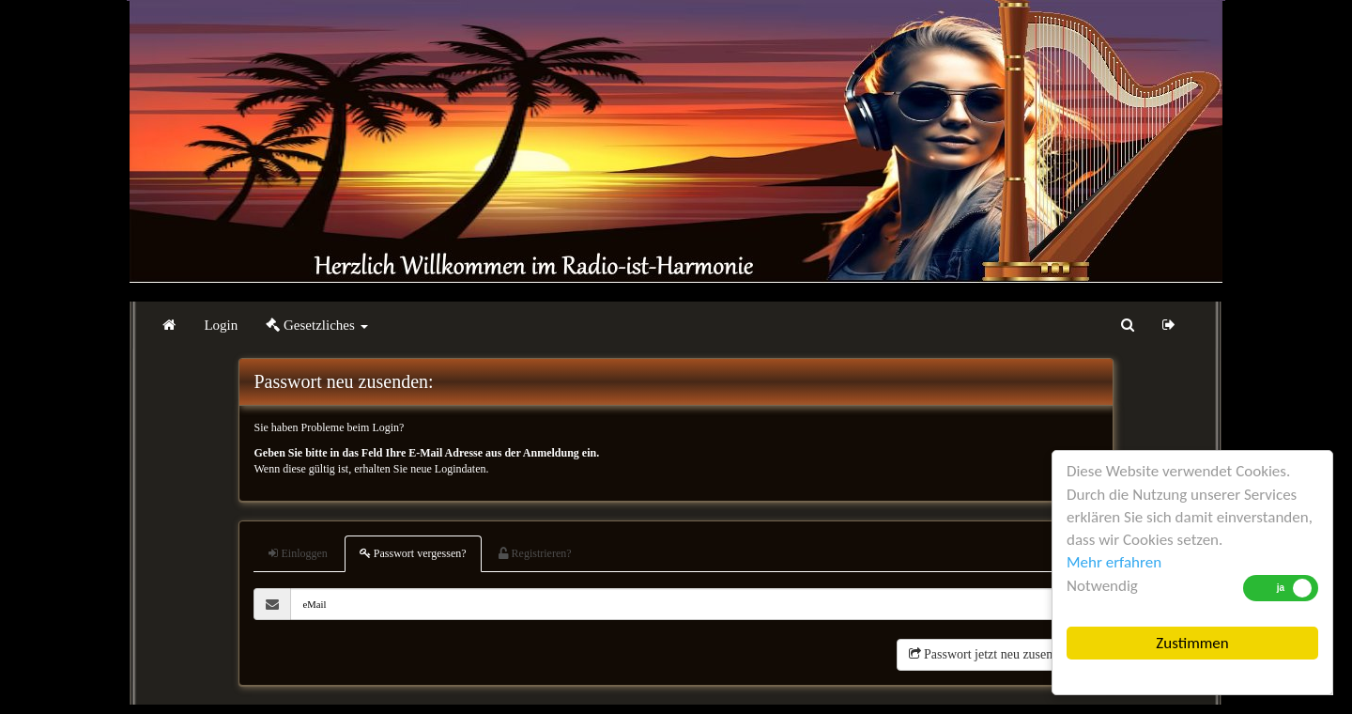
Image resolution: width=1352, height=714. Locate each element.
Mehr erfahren (1114, 562)
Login (221, 325)
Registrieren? (535, 553)
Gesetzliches (316, 325)
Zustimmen (1192, 643)
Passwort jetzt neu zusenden (990, 654)
